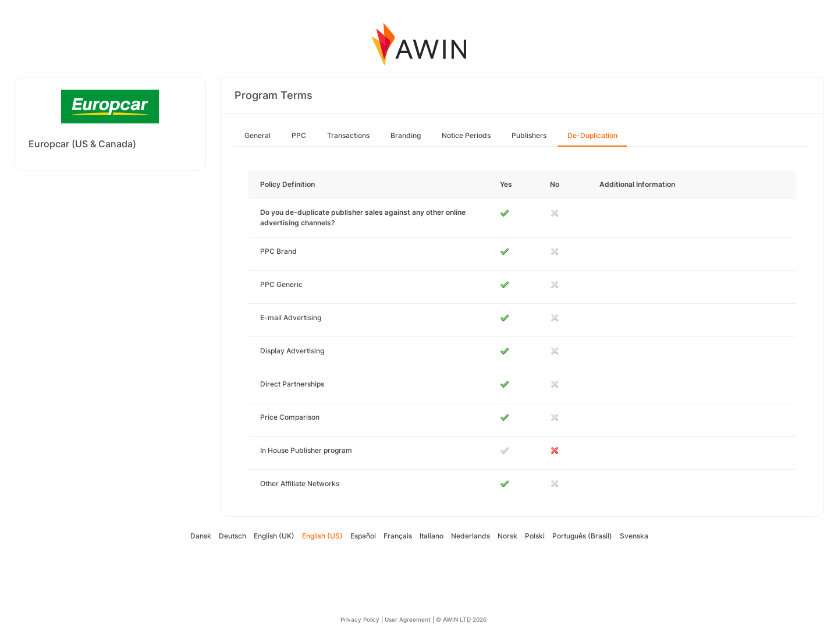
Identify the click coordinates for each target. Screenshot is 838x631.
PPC (299, 135)
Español (363, 535)
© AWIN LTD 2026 (461, 619)
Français (398, 535)
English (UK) (274, 535)
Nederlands (470, 535)
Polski (535, 535)
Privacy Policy (359, 619)
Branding (405, 135)
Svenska (634, 535)
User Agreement (408, 619)
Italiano (431, 535)
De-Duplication (592, 135)
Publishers (529, 135)
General (257, 135)
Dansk (200, 535)
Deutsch (232, 535)
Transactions (348, 135)
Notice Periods (466, 135)
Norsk (507, 535)
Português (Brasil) (582, 535)
